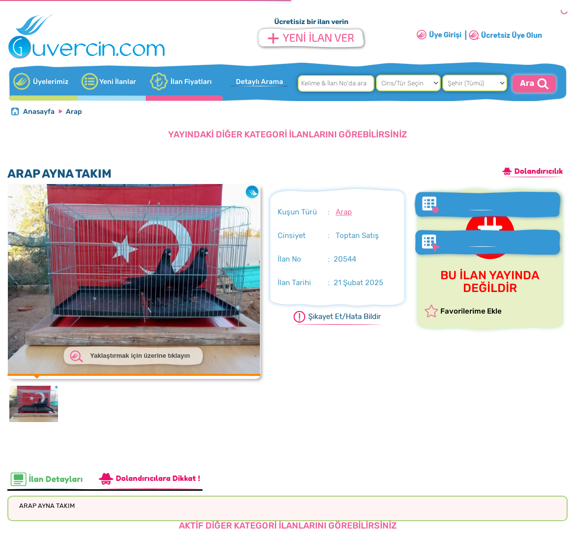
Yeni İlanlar (117, 82)
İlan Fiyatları (191, 82)
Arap (74, 111)
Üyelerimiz (50, 82)
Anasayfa (39, 111)
